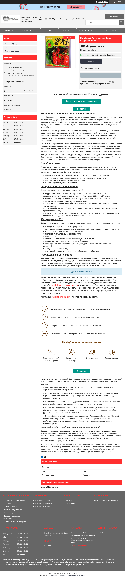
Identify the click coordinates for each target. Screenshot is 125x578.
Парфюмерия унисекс (42, 500)
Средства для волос (12, 513)
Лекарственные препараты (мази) (108, 500)
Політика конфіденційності (75, 575)
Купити (91, 61)
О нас (49, 31)
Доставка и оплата (88, 31)
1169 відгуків (103, 2)
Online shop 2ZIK (61, 297)
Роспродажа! (70, 503)
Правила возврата (110, 31)
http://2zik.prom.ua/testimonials (64, 285)
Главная (9, 31)
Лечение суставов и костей (14, 500)
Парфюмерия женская (43, 503)
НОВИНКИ (69, 500)
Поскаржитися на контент (56, 575)
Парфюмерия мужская (43, 506)
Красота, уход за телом (13, 510)
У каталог (81, 109)
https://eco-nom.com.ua (15, 82)
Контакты (67, 31)
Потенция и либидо (11, 506)
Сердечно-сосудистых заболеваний (12, 517)
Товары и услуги (28, 31)
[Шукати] (121, 22)
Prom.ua (74, 573)
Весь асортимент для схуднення (81, 101)
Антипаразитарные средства (15, 522)
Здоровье (7, 503)
